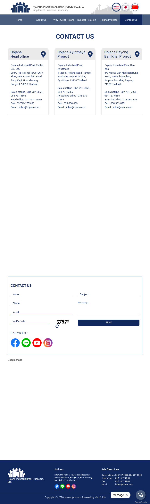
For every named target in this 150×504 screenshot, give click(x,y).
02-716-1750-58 (33, 99)
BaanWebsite (141, 502)
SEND (108, 322)
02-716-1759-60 (25, 103)
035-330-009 (71, 103)
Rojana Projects (109, 19)
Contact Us (131, 19)
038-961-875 (130, 99)
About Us (41, 19)
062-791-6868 (81, 88)
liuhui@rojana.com (29, 107)
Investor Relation (86, 19)
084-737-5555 (34, 92)
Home (19, 19)
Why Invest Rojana (63, 19)
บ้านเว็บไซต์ (100, 497)
